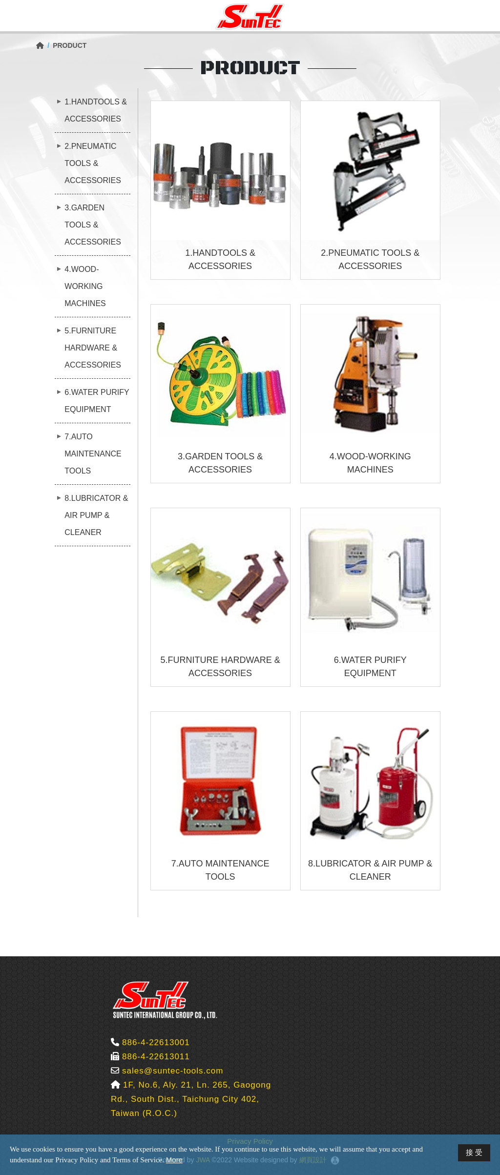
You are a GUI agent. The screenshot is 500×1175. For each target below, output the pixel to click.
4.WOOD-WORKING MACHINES (84, 286)
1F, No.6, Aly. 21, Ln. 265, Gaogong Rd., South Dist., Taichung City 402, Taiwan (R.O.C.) (191, 1099)
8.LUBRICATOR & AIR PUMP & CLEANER (96, 515)
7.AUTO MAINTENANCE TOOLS (92, 454)
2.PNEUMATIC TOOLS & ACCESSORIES (92, 163)
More (174, 1159)
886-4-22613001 (156, 1042)
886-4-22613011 (156, 1056)
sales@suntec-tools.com (172, 1070)
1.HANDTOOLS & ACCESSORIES (95, 110)
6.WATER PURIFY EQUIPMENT (96, 400)
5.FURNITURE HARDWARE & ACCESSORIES (92, 348)
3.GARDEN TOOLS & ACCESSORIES (92, 225)
